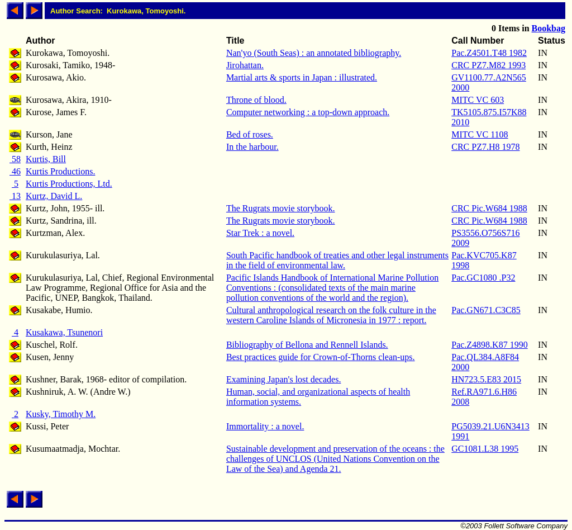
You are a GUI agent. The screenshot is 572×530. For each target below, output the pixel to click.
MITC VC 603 (477, 100)
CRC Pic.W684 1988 (489, 208)
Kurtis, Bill (46, 159)
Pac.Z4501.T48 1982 (489, 53)
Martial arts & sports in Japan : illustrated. (301, 77)
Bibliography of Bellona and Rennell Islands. (307, 344)
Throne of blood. (256, 100)
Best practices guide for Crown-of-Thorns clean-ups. (320, 357)
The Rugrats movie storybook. (280, 208)
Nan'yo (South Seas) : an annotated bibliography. (313, 53)
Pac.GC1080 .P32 (483, 277)
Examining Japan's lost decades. (283, 379)
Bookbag (548, 28)
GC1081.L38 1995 (484, 448)
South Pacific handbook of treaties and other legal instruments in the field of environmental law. (337, 260)
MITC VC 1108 (479, 134)
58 (15, 159)
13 (15, 196)
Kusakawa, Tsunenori (64, 332)
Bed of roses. (249, 134)
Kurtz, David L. (54, 196)
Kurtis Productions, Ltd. (69, 183)
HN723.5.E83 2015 (486, 379)
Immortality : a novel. (265, 426)
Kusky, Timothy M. (61, 414)
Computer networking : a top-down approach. (307, 112)
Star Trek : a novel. (260, 233)
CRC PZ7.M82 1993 (488, 65)
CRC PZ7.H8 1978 (485, 147)
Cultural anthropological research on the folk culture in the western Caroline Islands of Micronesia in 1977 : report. (331, 315)
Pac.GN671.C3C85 (486, 310)
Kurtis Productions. (60, 171)
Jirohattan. (245, 65)
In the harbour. (252, 147)
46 (15, 171)
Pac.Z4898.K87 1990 (489, 344)
